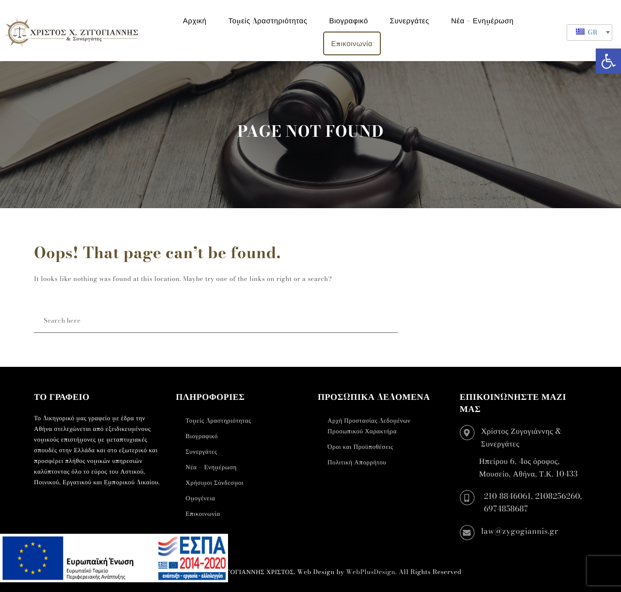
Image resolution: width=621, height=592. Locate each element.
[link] (608, 61)
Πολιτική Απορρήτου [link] (356, 462)
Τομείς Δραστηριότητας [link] (268, 20)
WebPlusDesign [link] (370, 572)
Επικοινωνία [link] (352, 43)
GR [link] (587, 32)
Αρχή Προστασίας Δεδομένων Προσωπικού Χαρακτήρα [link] (368, 426)
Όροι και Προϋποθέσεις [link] (360, 447)
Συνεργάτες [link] (409, 20)
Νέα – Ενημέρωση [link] (482, 20)
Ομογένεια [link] (200, 498)
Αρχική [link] (195, 20)
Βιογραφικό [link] (348, 20)
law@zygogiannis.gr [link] (519, 531)
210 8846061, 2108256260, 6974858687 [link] (533, 503)
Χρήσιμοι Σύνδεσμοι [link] (215, 483)
